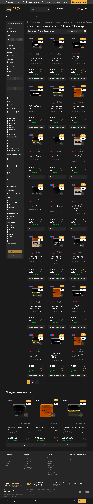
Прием (49, 460)
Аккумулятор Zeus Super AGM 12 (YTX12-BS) (77, 307)
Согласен (82, 501)
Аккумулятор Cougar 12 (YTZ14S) (78, 258)
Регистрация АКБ (52, 474)
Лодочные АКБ (28, 467)
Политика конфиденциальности (45, 498)
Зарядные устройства (30, 471)
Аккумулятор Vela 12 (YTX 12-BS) (35, 59)
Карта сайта (30, 498)
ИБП (25, 465)
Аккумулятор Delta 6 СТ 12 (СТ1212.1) (35, 258)
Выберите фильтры (15, 252)
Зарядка (49, 467)
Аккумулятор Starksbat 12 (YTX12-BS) (35, 107)
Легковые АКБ (28, 460)
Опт (71, 458)
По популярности (49, 31)
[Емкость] (10, 78)
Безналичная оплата (52, 471)
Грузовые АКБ (28, 461)
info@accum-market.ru (32, 2)
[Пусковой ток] (10, 88)
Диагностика (50, 465)
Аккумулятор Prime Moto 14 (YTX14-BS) (35, 156)
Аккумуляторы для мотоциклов (51, 22)
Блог (7, 465)
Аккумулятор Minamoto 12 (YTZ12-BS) (56, 207)
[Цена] (9, 39)
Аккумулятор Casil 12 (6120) (56, 156)
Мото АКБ (26, 463)
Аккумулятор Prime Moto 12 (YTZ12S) (35, 307)
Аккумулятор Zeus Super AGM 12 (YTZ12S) (55, 355)
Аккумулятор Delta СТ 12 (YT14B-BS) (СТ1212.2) (77, 157)
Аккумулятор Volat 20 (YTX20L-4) (77, 356)
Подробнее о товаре (36, 79)
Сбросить (14, 256)
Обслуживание (51, 469)
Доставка (49, 461)
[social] (28, 484)
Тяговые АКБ (27, 469)
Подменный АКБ (51, 472)
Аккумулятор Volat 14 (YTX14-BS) (56, 307)
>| (37, 382)
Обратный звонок (79, 2)
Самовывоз (50, 463)
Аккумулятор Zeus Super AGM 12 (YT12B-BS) (77, 58)
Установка (50, 458)
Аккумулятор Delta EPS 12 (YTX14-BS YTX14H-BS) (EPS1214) (77, 207)
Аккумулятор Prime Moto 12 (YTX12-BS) (56, 107)
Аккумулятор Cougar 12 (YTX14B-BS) (56, 59)
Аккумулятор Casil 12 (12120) (35, 206)
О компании (9, 458)
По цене (40, 31)
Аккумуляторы (35, 22)
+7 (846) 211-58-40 (60, 8)
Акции (7, 463)
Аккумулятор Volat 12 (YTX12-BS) (78, 107)
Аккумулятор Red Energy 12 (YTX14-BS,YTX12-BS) (55, 258)
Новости (8, 461)
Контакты (8, 460)
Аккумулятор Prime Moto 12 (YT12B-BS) (35, 356)
